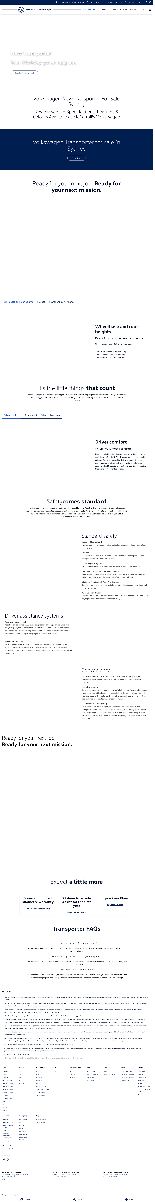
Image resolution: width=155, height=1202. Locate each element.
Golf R (21, 1077)
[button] (48, 786)
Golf (20, 1071)
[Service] (77, 1199)
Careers (22, 1125)
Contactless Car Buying (24, 1139)
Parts (4, 1152)
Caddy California (109, 1074)
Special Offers (142, 1077)
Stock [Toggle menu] (105, 9)
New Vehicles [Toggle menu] (90, 9)
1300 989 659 (10, 1177)
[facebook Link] (146, 2)
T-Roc (4, 1074)
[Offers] (129, 1199)
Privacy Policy (41, 1119)
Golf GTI (22, 1074)
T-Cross (4, 1071)
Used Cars (140, 1074)
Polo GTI (22, 1083)
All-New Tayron (7, 1089)
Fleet (139, 1094)
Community (23, 1135)
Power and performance (61, 301)
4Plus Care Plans (7, 1146)
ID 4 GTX (5, 1110)
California (107, 1071)
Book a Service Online (7, 1126)
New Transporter (93, 1074)
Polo (20, 1080)
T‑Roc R (5, 1077)
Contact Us (23, 1119)
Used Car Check (7, 1149)
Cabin (44, 415)
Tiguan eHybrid (7, 1083)
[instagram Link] (149, 2)
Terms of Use (40, 1122)
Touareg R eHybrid (8, 1098)
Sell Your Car (23, 1132)
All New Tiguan (7, 1080)
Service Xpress (7, 1122)
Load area (55, 415)
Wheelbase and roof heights (18, 301)
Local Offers (141, 1080)
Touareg (5, 1095)
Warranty (5, 1131)
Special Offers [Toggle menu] (119, 9)
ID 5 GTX (5, 1107)
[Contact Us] (70, 2)
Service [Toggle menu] (135, 9)
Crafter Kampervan (127, 1077)
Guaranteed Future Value (144, 1090)
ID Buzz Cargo (41, 1086)
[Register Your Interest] (24, 72)
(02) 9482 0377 (112, 1177)
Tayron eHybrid (7, 1092)
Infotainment (30, 415)
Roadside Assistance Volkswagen (6, 1136)
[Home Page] (13, 10)
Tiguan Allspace (7, 1086)
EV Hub (22, 1128)
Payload (41, 301)
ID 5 (3, 1104)
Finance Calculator (143, 1086)
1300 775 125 (61, 1177)
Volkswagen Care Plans (8, 1142)
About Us (22, 1122)
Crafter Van (91, 1077)
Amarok (55, 1071)
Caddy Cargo (91, 1071)
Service (5, 1119)
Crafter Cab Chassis (127, 1074)
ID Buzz (38, 1083)
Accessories (6, 1155)
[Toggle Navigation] (147, 9)
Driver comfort (11, 415)
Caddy (72, 1071)
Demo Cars (141, 1071)
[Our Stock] (26, 1199)
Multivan (73, 1074)
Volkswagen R (125, 1080)
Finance (140, 1083)
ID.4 (3, 1101)
